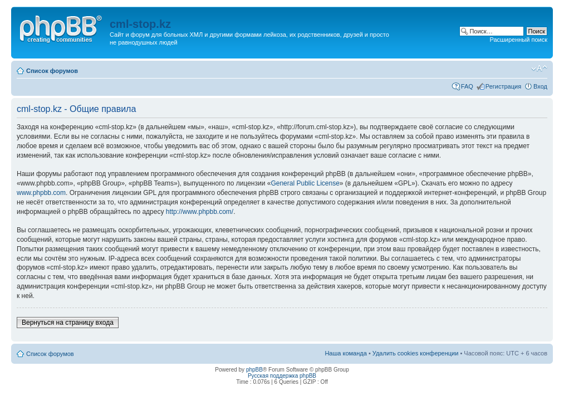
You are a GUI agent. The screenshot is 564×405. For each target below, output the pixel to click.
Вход (540, 86)
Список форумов (52, 70)
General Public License (305, 183)
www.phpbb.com (41, 193)
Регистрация (503, 86)
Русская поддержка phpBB (282, 376)
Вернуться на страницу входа (68, 322)
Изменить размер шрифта (539, 69)
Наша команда (345, 353)
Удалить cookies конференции (415, 353)
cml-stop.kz (140, 24)
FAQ (467, 86)
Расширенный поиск (518, 39)
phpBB (254, 370)
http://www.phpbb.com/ (199, 212)
